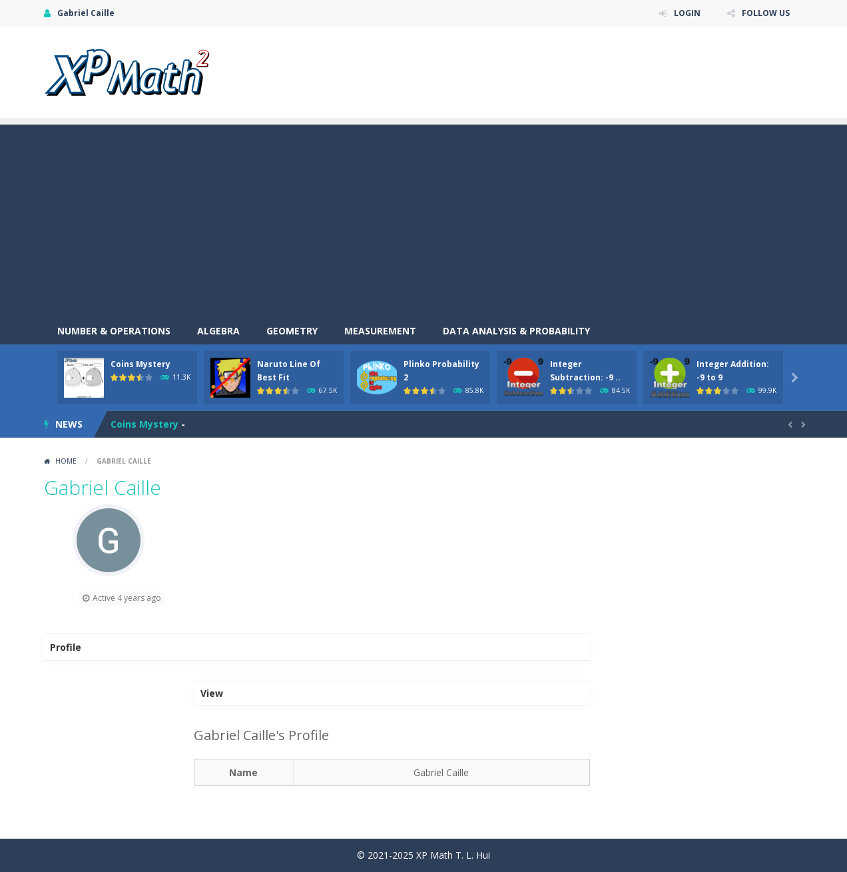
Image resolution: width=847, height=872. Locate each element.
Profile (65, 647)
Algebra (218, 330)
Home (66, 461)
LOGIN (687, 13)
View (211, 693)
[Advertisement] (423, 218)
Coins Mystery (140, 364)
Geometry (292, 330)
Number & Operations (113, 330)
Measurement (380, 330)
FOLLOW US (766, 13)
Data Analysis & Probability (516, 330)
